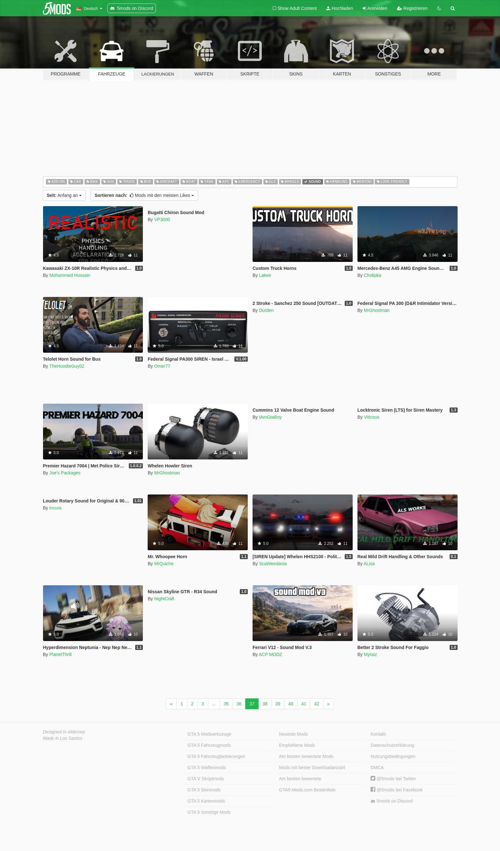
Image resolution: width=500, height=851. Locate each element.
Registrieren (412, 8)
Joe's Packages (65, 472)
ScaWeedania (273, 563)
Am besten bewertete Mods (306, 756)
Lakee (265, 275)
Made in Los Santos (63, 738)
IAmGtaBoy (270, 417)
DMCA (377, 767)
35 (226, 703)
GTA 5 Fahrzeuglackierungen (216, 756)
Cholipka (372, 275)
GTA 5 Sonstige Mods (209, 812)
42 (316, 703)
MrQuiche (163, 563)
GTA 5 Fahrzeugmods (209, 745)
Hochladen (339, 8)
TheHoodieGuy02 (66, 366)
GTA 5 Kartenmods (206, 801)
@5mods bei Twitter (393, 779)
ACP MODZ (270, 654)
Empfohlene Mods (297, 745)
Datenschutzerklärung (392, 745)
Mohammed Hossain (69, 275)
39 (278, 703)
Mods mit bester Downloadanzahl (312, 767)
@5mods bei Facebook (397, 790)
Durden (266, 310)
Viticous (371, 417)
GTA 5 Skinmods (204, 789)
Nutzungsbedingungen (393, 756)
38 (265, 703)
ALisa (369, 563)
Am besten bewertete (300, 778)
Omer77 (162, 366)
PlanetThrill (60, 654)
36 (239, 703)
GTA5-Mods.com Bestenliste (307, 789)
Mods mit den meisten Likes (144, 195)
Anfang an (64, 195)
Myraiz (370, 654)
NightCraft (164, 598)
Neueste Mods (293, 734)
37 (251, 703)
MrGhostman (377, 310)
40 (290, 703)
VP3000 (162, 219)
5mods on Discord (392, 801)
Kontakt (378, 734)
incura (55, 507)
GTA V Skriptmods (206, 778)
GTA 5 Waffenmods (207, 767)
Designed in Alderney (64, 731)
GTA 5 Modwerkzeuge (209, 734)
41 (303, 703)
